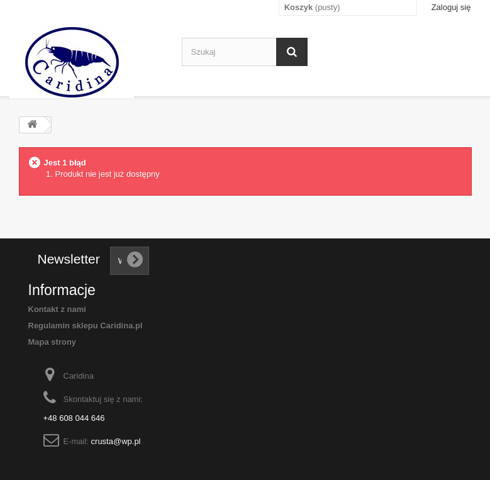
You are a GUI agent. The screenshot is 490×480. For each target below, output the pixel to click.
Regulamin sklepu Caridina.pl (85, 325)
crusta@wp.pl (116, 441)
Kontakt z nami (57, 309)
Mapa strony (52, 342)
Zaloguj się (451, 7)
